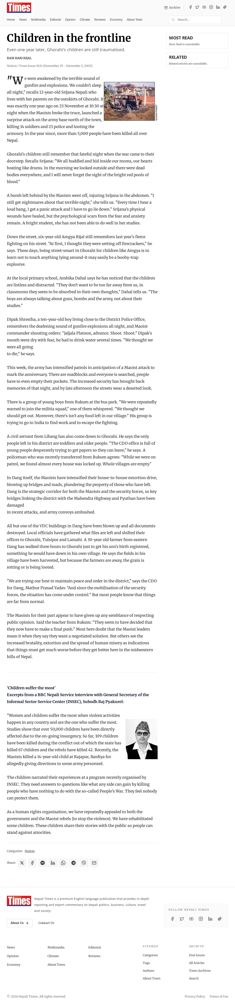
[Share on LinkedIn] (53, 863)
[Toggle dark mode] (226, 20)
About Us (20, 923)
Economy (116, 19)
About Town (135, 19)
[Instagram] (211, 8)
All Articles (196, 963)
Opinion (70, 19)
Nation (30, 851)
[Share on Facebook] (32, 863)
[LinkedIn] (218, 8)
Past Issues (197, 955)
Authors (148, 971)
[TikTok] (225, 8)
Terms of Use (218, 996)
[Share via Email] (94, 863)
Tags (146, 963)
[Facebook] (190, 8)
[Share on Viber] (84, 863)
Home (11, 19)
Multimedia (38, 19)
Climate (85, 19)
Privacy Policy (195, 996)
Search (194, 978)
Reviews (100, 19)
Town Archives (200, 971)
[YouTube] (204, 8)
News (23, 19)
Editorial (55, 19)
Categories (150, 955)
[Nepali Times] (19, 901)
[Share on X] (22, 863)
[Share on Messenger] (42, 863)
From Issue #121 (55, 66)
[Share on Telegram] (73, 863)
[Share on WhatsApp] (63, 863)
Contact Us (46, 923)
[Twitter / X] (197, 8)
